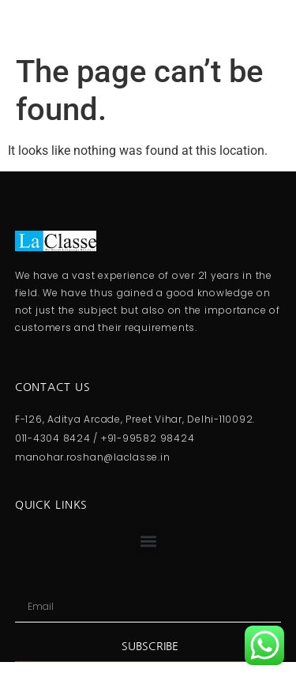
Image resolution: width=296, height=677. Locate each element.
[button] (148, 541)
